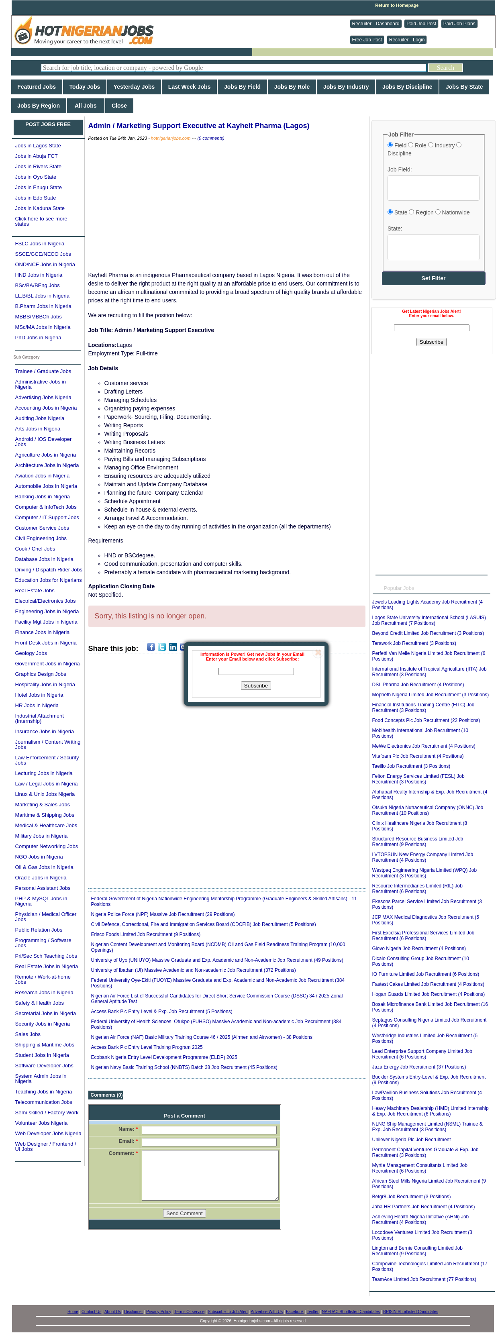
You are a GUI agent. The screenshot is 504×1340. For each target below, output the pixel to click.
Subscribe (256, 686)
